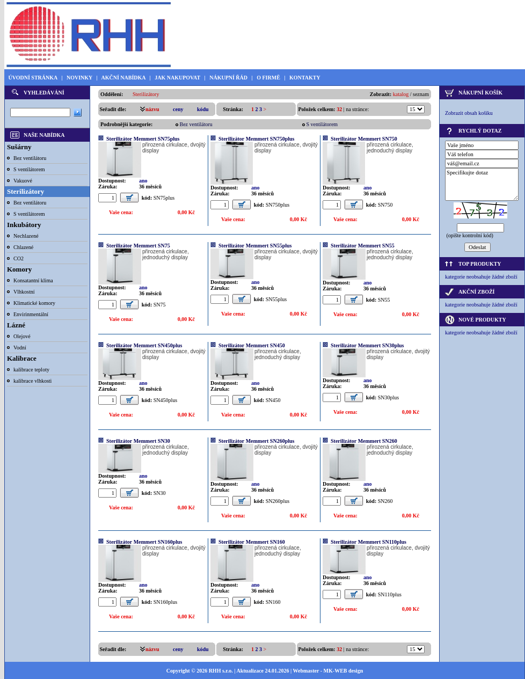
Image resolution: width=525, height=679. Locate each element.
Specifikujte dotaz (482, 184)
